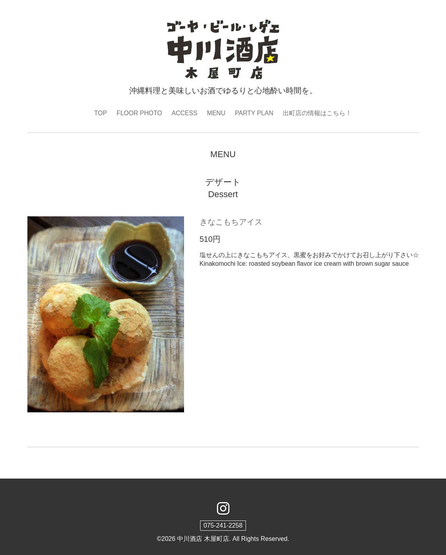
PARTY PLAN (254, 113)
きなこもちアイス (231, 222)
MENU (216, 113)
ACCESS (184, 113)
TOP (100, 113)
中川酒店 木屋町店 (203, 538)
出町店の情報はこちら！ (317, 113)
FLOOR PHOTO (139, 113)
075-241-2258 (223, 525)
